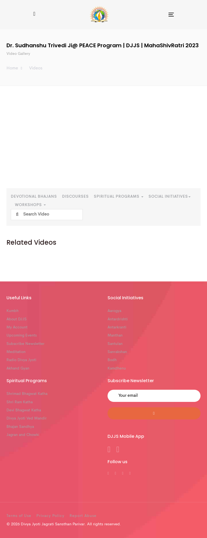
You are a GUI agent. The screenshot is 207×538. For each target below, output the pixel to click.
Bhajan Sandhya (20, 427)
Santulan (115, 344)
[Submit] (154, 413)
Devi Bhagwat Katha (23, 410)
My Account (16, 327)
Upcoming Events (21, 335)
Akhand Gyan (17, 368)
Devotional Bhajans (34, 197)
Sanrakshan (117, 352)
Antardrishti (118, 319)
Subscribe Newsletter (25, 344)
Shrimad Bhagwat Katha (26, 394)
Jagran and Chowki (22, 435)
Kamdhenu (117, 368)
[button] (34, 14)
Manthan (115, 335)
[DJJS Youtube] (122, 473)
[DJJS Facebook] (108, 473)
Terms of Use (18, 516)
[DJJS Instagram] (130, 473)
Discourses (75, 197)
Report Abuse (83, 516)
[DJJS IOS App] (117, 451)
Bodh (112, 360)
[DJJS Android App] (109, 451)
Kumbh (12, 311)
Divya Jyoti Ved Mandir (26, 418)
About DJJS (16, 319)
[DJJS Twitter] (115, 473)
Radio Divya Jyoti (21, 360)
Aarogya (114, 311)
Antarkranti (117, 327)
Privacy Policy (50, 516)
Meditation (16, 352)
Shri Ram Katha (19, 402)
